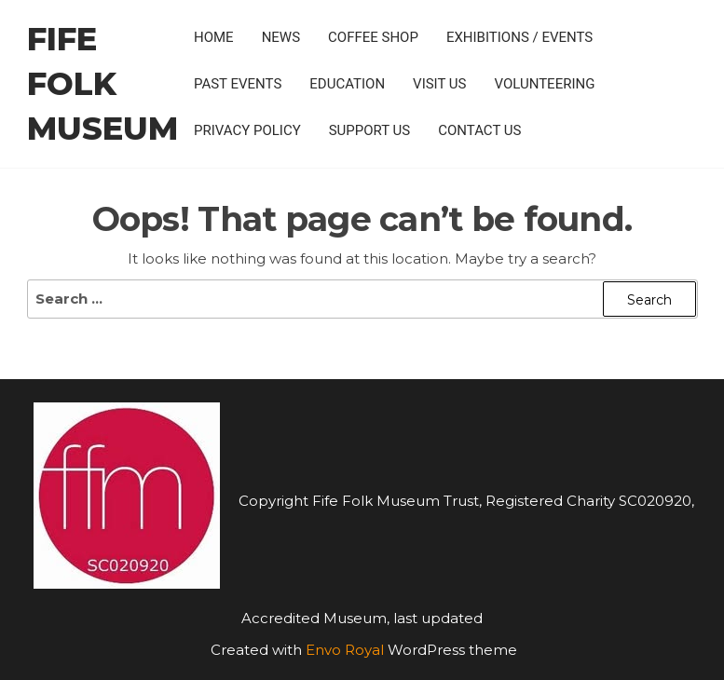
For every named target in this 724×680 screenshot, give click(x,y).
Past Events (237, 83)
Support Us (370, 130)
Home (214, 37)
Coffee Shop (373, 37)
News (281, 37)
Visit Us (439, 83)
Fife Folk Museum (102, 84)
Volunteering (545, 83)
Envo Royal (345, 650)
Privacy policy (247, 130)
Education (347, 83)
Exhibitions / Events (519, 37)
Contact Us (479, 130)
